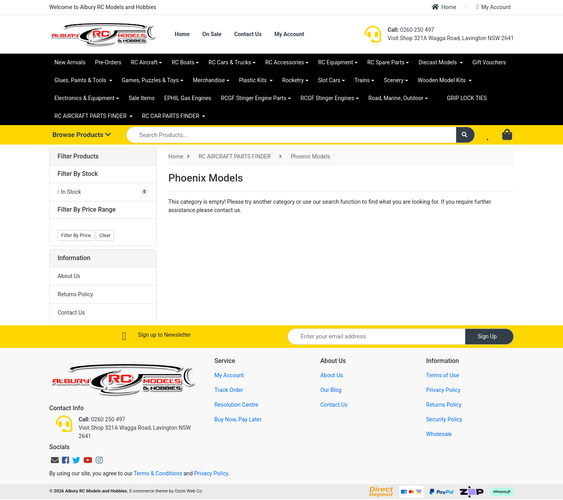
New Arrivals (69, 62)
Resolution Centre (236, 405)
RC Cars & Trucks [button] (229, 62)
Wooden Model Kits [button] (442, 80)
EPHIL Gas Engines (188, 98)
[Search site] (465, 135)
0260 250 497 (411, 30)
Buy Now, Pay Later (238, 419)
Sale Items (142, 98)
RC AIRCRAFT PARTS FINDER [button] (91, 116)
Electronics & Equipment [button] (84, 98)
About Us (69, 276)
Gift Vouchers (489, 62)
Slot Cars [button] (329, 80)
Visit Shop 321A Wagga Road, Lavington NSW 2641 (451, 38)
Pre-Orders (108, 62)
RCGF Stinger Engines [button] (327, 98)
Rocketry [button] (293, 80)
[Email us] (55, 460)
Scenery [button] (394, 80)
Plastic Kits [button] (253, 80)
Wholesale (439, 434)
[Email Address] (376, 336)
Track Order (228, 390)
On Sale (211, 34)
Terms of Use (442, 375)
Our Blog (331, 390)
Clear (104, 235)
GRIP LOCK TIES (467, 98)
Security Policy (444, 419)
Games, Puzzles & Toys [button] (150, 80)
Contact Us (248, 34)
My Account (493, 7)
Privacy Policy (443, 390)
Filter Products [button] (78, 156)
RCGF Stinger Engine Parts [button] (253, 98)
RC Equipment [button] (335, 62)
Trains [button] (362, 80)
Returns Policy (75, 294)
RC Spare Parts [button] (386, 62)
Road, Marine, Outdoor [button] (395, 98)
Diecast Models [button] (438, 62)
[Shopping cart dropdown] (508, 135)
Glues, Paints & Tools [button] (81, 80)
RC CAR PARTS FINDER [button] (171, 116)
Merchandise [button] (209, 80)
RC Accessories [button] (284, 62)
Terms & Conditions (158, 473)
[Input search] (291, 135)
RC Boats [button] (183, 62)
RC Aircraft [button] (144, 62)
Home (444, 7)
